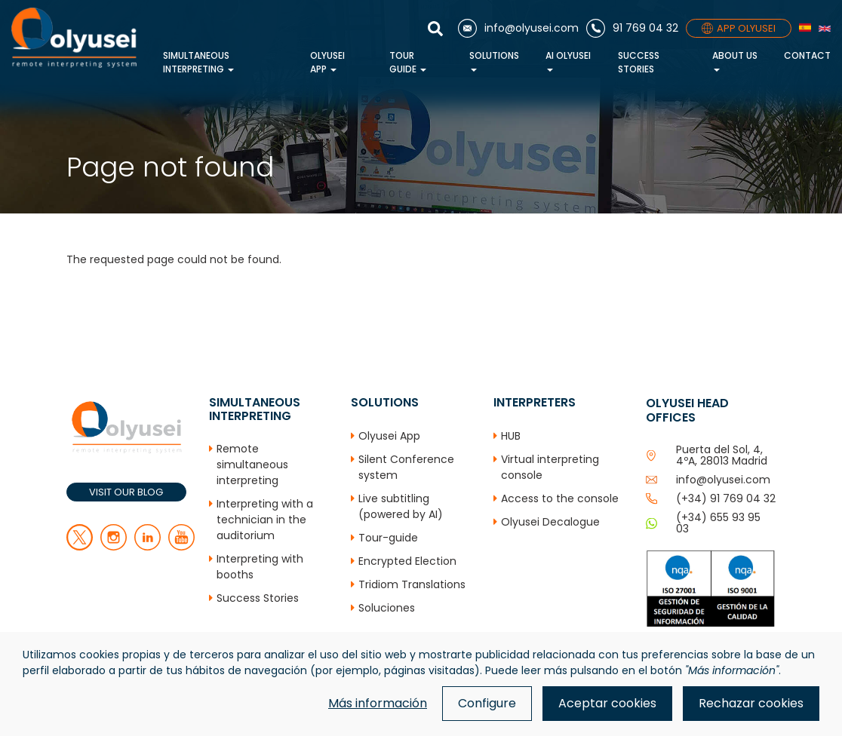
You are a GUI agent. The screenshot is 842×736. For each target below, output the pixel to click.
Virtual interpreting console (550, 467)
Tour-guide (388, 537)
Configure (487, 703)
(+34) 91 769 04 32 (726, 498)
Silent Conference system (406, 467)
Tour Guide (407, 62)
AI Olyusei (568, 60)
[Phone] (632, 28)
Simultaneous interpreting (198, 62)
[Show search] (439, 28)
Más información (377, 703)
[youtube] (181, 546)
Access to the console (560, 498)
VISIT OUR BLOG (126, 492)
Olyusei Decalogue (550, 521)
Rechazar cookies (751, 703)
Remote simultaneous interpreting (252, 464)
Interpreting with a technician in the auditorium (265, 519)
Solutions (494, 60)
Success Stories (638, 62)
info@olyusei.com (723, 479)
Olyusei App (327, 62)
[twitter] (79, 546)
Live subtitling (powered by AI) (400, 506)
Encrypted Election (407, 561)
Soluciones (386, 607)
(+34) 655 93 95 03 (718, 523)
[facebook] (113, 546)
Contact (807, 55)
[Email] (518, 28)
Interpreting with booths (260, 566)
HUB (511, 435)
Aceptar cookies (607, 703)
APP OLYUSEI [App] (739, 28)
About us (734, 60)
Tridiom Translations (412, 584)
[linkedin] (147, 546)
